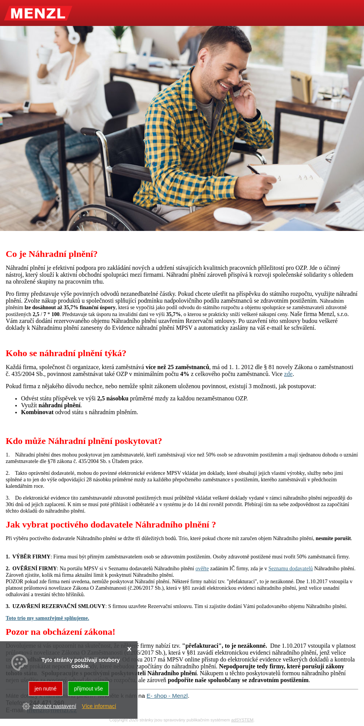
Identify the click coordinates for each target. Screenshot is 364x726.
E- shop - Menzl (167, 695)
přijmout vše (88, 689)
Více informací (99, 706)
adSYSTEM (242, 720)
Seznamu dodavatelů (291, 568)
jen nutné (46, 689)
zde (288, 374)
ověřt (201, 568)
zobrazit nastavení (54, 706)
